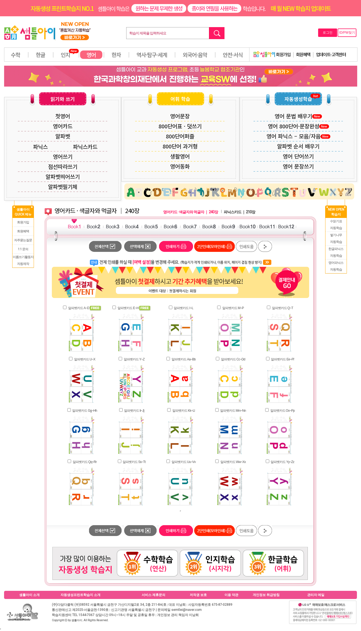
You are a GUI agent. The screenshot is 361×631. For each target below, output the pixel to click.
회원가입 (272, 54)
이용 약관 (231, 595)
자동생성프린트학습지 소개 (80, 595)
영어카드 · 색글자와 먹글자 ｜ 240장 (190, 212)
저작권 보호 (198, 595)
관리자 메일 (315, 595)
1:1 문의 (23, 249)
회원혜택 (303, 54)
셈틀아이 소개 (29, 595)
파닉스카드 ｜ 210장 (239, 212)
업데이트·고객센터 (331, 54)
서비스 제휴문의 (153, 595)
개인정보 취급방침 (266, 595)
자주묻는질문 (23, 240)
